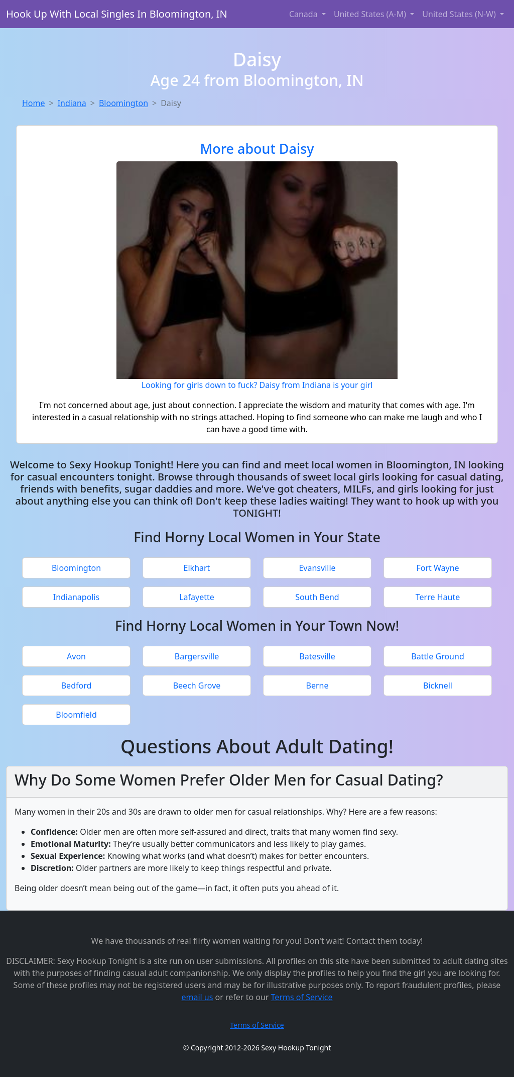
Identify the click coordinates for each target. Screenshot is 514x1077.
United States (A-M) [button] (371, 14)
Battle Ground (437, 656)
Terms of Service (302, 997)
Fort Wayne (437, 567)
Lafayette (196, 597)
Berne (317, 685)
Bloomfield (76, 714)
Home (33, 103)
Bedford (76, 685)
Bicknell (437, 685)
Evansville (317, 567)
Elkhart (197, 567)
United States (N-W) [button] (460, 14)
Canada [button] (304, 14)
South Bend (317, 597)
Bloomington (123, 103)
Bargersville (197, 656)
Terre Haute (438, 597)
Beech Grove (197, 685)
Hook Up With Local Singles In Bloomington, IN (116, 14)
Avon (76, 656)
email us (197, 997)
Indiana (72, 103)
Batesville (317, 656)
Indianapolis (76, 597)
